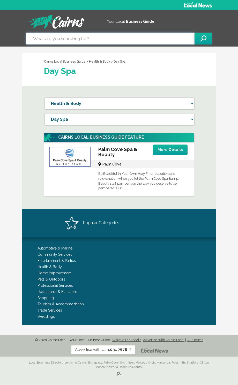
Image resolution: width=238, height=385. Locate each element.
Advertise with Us (103, 349)
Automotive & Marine (55, 248)
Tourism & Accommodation (61, 304)
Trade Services (50, 310)
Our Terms (195, 340)
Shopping (46, 298)
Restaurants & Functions (58, 292)
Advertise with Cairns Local (163, 340)
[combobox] (110, 38)
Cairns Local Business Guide (65, 61)
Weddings (46, 316)
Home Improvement (54, 273)
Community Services (55, 254)
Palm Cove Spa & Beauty (117, 152)
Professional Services (55, 285)
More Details (170, 149)
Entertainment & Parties (57, 261)
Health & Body (100, 61)
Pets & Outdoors (51, 279)
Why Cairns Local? (126, 340)
